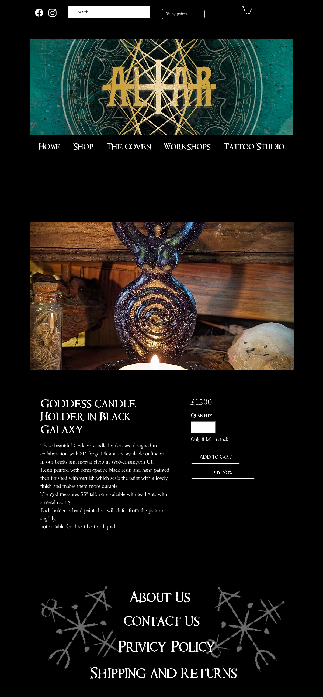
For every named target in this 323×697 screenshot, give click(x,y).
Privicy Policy (167, 647)
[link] (247, 10)
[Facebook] (39, 12)
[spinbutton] (203, 427)
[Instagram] (52, 12)
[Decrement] (196, 427)
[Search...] (108, 12)
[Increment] (210, 427)
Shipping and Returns (163, 673)
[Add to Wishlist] (248, 457)
